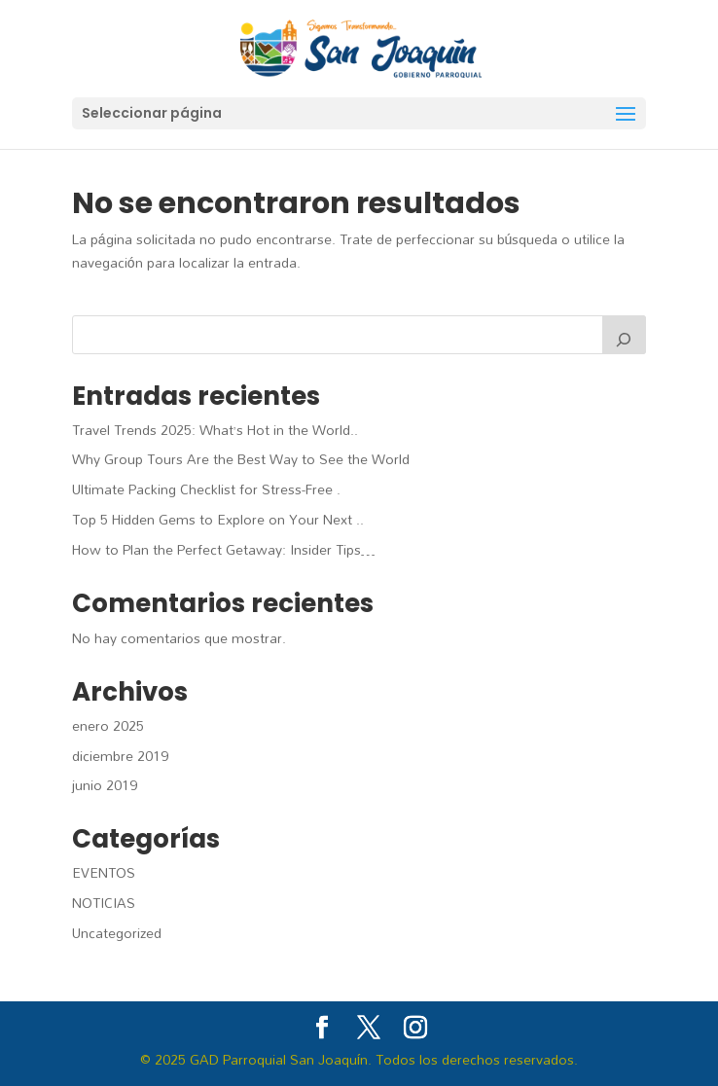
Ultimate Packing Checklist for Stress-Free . (206, 489)
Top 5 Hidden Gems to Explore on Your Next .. (218, 519)
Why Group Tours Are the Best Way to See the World (241, 459)
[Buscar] (624, 334)
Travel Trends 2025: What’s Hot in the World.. (215, 429)
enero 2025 (108, 725)
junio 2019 (104, 785)
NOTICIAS (103, 902)
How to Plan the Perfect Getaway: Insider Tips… (224, 549)
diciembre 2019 (120, 755)
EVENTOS (103, 872)
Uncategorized (117, 933)
